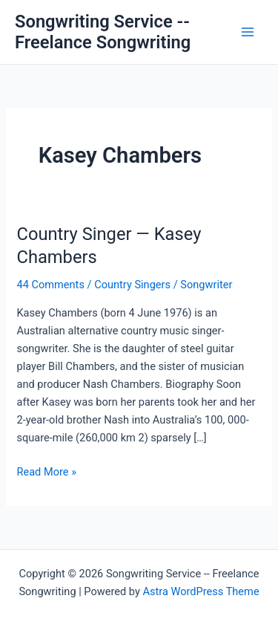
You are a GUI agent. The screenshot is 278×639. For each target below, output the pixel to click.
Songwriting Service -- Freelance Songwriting (103, 32)
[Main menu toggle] (247, 32)
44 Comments (50, 284)
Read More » (46, 472)
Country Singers (132, 284)
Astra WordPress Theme (200, 591)
